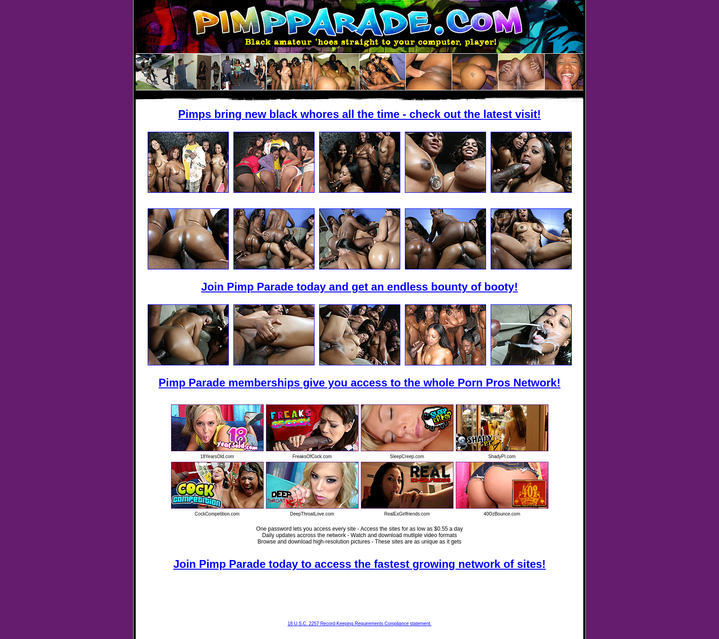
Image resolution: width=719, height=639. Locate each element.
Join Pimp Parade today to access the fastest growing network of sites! (359, 564)
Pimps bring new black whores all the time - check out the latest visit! (359, 114)
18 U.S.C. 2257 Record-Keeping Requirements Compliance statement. (359, 623)
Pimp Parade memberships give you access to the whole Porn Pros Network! (359, 382)
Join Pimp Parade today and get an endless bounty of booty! (359, 286)
